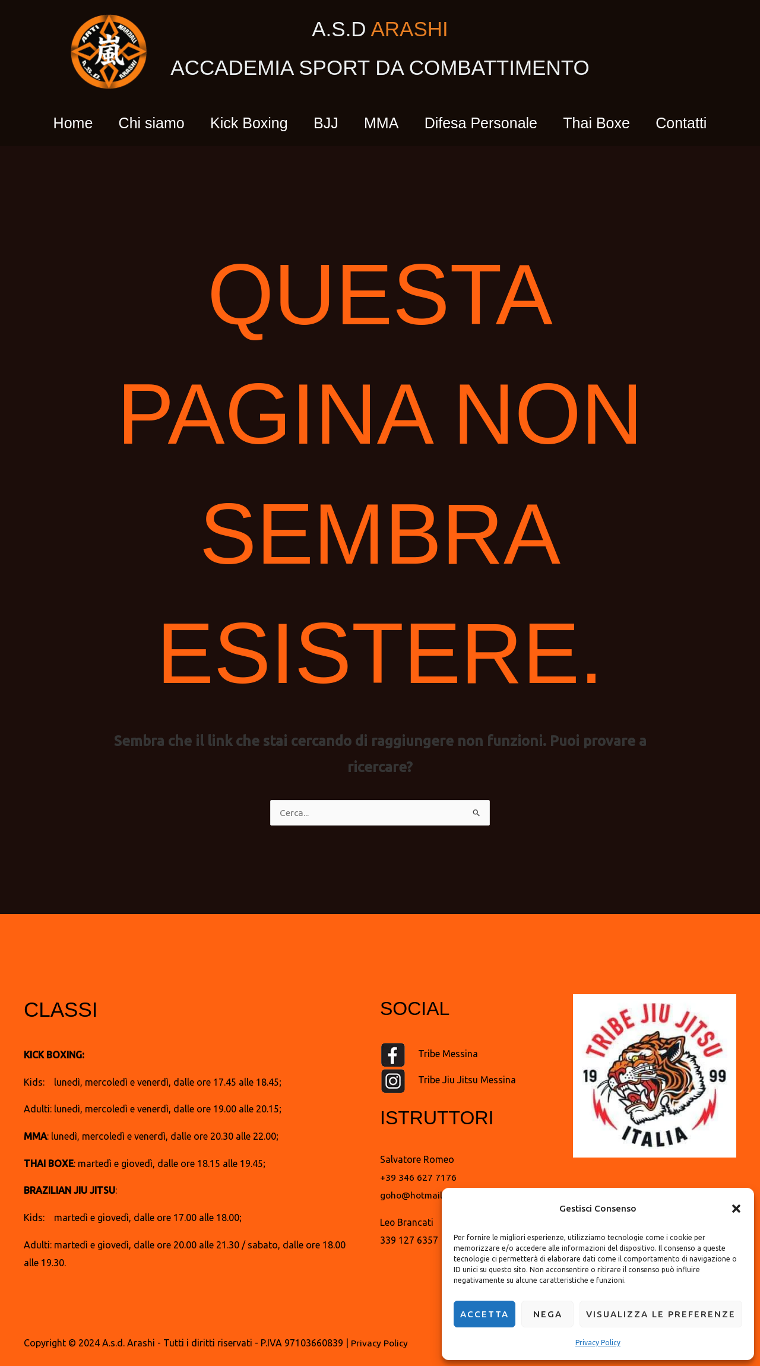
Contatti (695, 123)
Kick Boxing (243, 123)
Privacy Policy (597, 1342)
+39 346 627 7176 (418, 1177)
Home (59, 123)
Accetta (484, 1314)
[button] (736, 1209)
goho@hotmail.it (416, 1195)
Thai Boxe (606, 123)
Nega (547, 1314)
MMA (383, 123)
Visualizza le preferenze (661, 1314)
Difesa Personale (486, 123)
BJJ (324, 123)
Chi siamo (142, 123)
